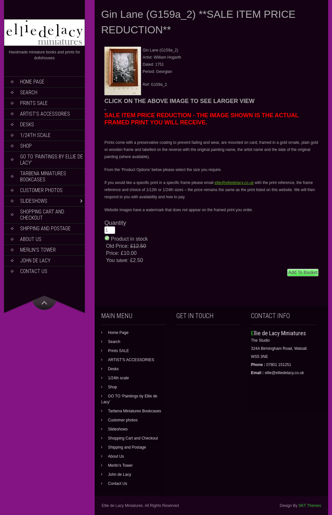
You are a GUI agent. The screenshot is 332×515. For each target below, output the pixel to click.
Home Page (32, 82)
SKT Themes (310, 505)
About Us (31, 239)
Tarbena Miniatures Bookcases (43, 176)
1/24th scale (35, 135)
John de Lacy (35, 261)
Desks (27, 124)
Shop (26, 146)
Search (28, 92)
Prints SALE (34, 103)
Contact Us (33, 271)
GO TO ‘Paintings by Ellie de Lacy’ (51, 160)
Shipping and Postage (45, 228)
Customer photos (41, 190)
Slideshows (33, 201)
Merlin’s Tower (38, 250)
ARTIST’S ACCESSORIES (45, 114)
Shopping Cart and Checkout (42, 215)
